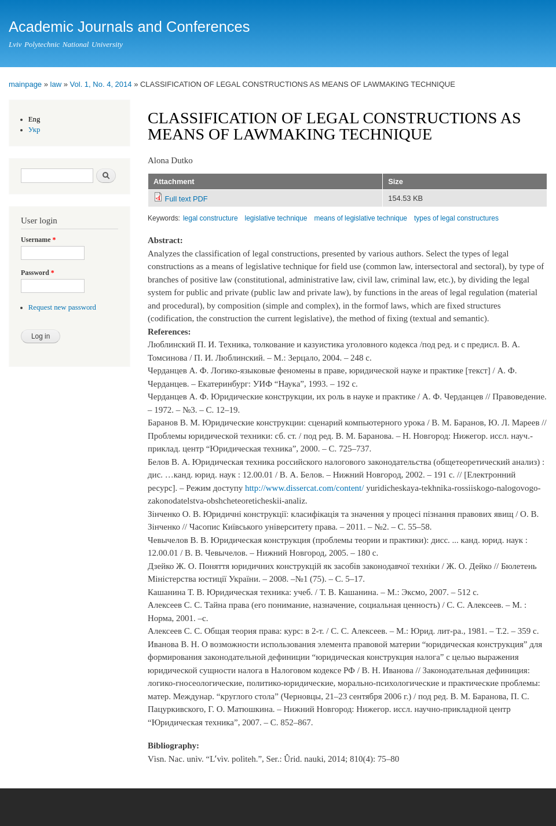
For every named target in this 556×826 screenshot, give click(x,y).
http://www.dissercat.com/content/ (304, 488)
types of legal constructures (456, 218)
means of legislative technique (360, 218)
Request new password (62, 307)
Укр (34, 130)
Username (38, 240)
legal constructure (210, 218)
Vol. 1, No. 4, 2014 (101, 84)
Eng (34, 119)
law (56, 84)
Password (37, 273)
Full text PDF (186, 198)
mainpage (25, 84)
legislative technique (276, 218)
